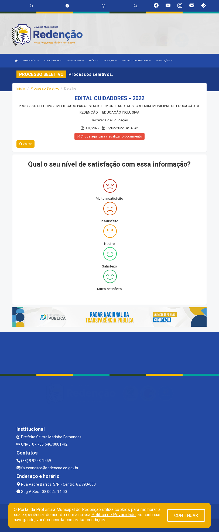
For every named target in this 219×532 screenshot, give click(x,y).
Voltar (25, 144)
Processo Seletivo (45, 88)
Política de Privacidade (113, 514)
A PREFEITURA (52, 60)
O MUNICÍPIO (31, 60)
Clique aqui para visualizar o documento (109, 136)
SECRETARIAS (75, 60)
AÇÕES (93, 60)
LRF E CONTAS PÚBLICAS (136, 60)
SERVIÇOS (110, 60)
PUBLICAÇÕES (164, 60)
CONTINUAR (186, 515)
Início (20, 88)
